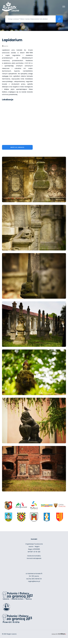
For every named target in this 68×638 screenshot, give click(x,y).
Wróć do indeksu (17, 147)
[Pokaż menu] (64, 6)
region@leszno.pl (34, 581)
